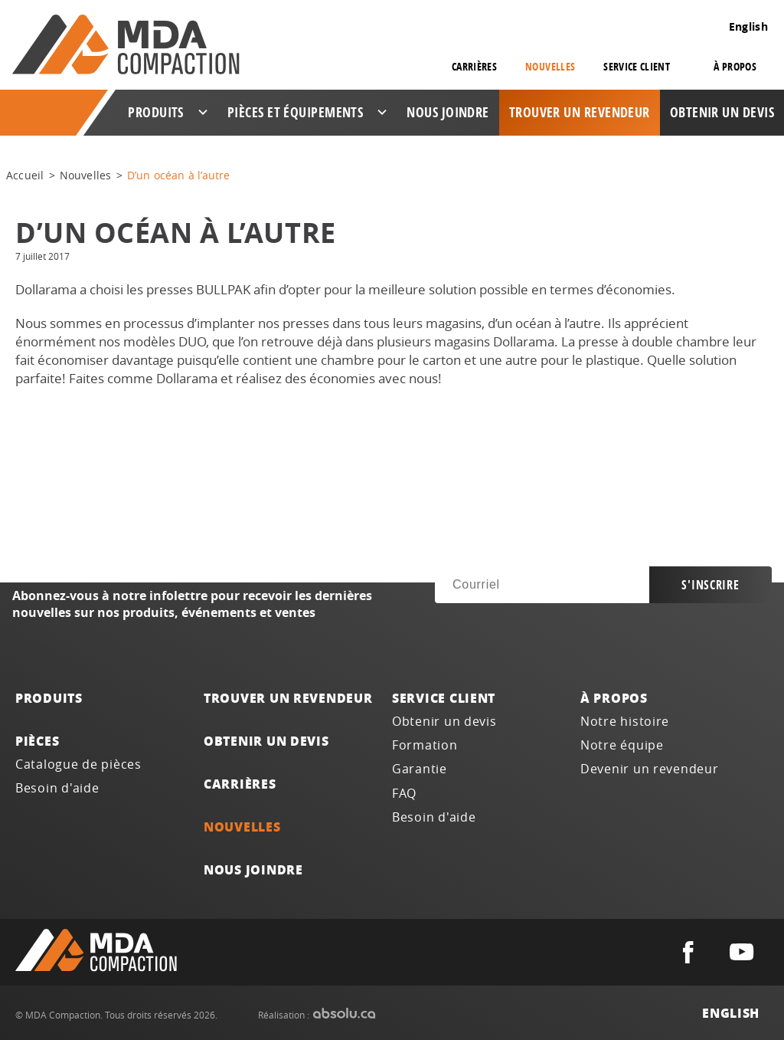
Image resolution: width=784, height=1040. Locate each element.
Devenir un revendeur (649, 769)
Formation (425, 745)
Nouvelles (550, 66)
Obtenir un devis (722, 112)
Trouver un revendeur (579, 112)
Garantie (419, 769)
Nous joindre (447, 112)
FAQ (404, 793)
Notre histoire (624, 721)
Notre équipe (622, 745)
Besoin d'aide (57, 788)
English (748, 26)
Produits (49, 698)
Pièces (37, 741)
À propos (614, 698)
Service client (443, 698)
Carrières (474, 66)
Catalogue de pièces (78, 764)
